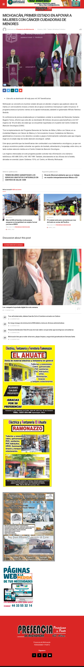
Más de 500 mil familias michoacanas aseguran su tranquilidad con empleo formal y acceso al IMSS (21, 220)
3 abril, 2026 (51, 225)
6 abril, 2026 (10, 227)
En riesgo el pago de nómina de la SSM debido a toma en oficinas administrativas (36, 321)
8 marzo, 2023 (42, 29)
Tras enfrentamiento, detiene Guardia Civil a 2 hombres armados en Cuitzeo (34, 314)
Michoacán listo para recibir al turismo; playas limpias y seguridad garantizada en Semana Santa (41, 335)
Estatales (9, 215)
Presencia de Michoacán (25, 29)
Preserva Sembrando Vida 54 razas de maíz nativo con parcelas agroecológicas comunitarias (41, 328)
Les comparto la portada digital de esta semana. (20, 305)
